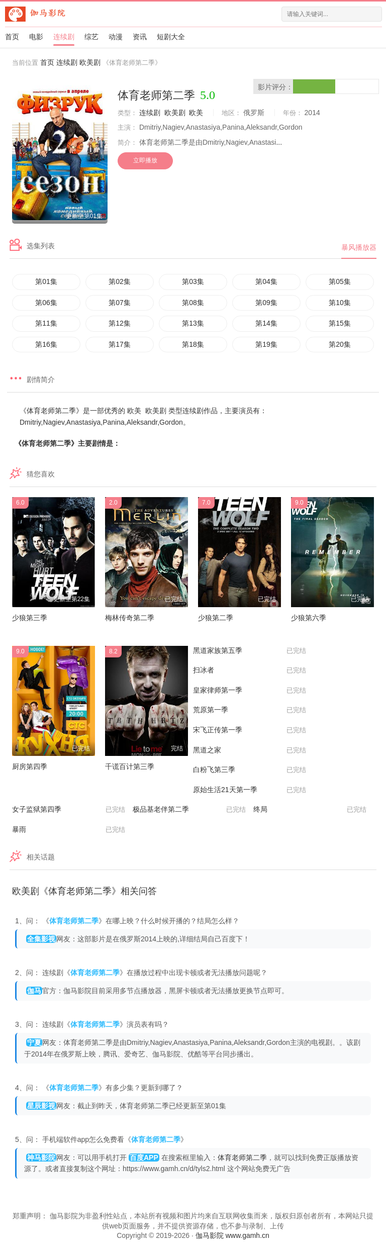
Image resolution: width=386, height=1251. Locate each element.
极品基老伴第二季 (189, 810)
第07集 (120, 303)
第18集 (193, 344)
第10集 (340, 303)
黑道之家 (249, 750)
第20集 (340, 344)
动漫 (116, 37)
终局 (309, 810)
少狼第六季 (308, 618)
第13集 (193, 323)
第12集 (120, 323)
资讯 (140, 37)
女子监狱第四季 (68, 810)
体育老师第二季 (242, 1157)
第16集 (46, 344)
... (279, 142)
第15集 (340, 323)
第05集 (340, 281)
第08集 (193, 303)
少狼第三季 (29, 618)
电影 (36, 37)
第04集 (266, 281)
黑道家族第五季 (249, 651)
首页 (12, 37)
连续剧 (63, 37)
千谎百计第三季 (129, 766)
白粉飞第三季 (249, 770)
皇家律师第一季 (249, 691)
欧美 (196, 113)
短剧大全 (171, 37)
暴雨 (68, 830)
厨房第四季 (29, 766)
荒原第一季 (249, 710)
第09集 (266, 303)
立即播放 (145, 160)
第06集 (46, 303)
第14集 (266, 323)
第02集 (120, 281)
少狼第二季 (215, 618)
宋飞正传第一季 (249, 730)
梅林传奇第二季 (129, 618)
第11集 (46, 323)
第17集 (120, 344)
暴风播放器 (358, 247)
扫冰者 (249, 670)
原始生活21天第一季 (249, 790)
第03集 (193, 281)
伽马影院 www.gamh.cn (232, 1235)
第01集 (46, 281)
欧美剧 (90, 62)
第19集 (266, 344)
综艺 (91, 37)
